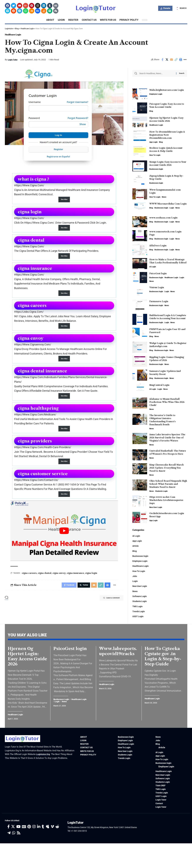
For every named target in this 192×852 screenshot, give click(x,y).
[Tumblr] (43, 835)
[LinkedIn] (38, 835)
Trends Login (138, 613)
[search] (180, 8)
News (164, 197)
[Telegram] (9, 841)
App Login (153, 142)
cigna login (91, 577)
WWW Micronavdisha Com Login (168, 203)
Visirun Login (156, 287)
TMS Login (137, 608)
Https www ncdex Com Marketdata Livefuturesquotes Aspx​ (166, 499)
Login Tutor (13, 61)
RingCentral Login (159, 384)
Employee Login (155, 94)
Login (171, 208)
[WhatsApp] (13, 841)
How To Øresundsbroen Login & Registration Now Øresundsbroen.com (167, 134)
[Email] (171, 61)
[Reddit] (57, 835)
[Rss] (18, 841)
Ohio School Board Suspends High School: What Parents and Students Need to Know (168, 483)
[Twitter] (13, 835)
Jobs (134, 577)
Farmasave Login (158, 301)
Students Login (161, 491)
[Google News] (24, 835)
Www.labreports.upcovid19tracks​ (118, 656)
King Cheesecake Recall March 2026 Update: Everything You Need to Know (166, 467)
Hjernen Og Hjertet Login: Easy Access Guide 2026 (27, 661)
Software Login (139, 598)
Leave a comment (109, 603)
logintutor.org (43, 759)
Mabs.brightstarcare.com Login (166, 89)
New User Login (155, 507)
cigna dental (44, 577)
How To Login (154, 155)
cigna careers (29, 577)
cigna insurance (75, 577)
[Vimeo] (52, 835)
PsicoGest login (158, 273)
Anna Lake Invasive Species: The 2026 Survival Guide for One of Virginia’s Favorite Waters (167, 437)
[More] (185, 61)
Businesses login (156, 169)
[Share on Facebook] (162, 61)
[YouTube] (18, 835)
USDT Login (138, 619)
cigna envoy (59, 577)
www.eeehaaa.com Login (163, 217)
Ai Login (152, 266)
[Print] (181, 61)
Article (135, 546)
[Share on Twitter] (167, 61)
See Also (64, 201)
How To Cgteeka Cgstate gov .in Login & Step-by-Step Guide (163, 661)
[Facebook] (8, 835)
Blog (151, 111)
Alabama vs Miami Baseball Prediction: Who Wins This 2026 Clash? (166, 401)
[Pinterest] (29, 835)
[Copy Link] (176, 61)
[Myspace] (47, 835)
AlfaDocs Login (157, 245)
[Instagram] (34, 835)
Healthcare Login (16, 35)
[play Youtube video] (64, 535)
